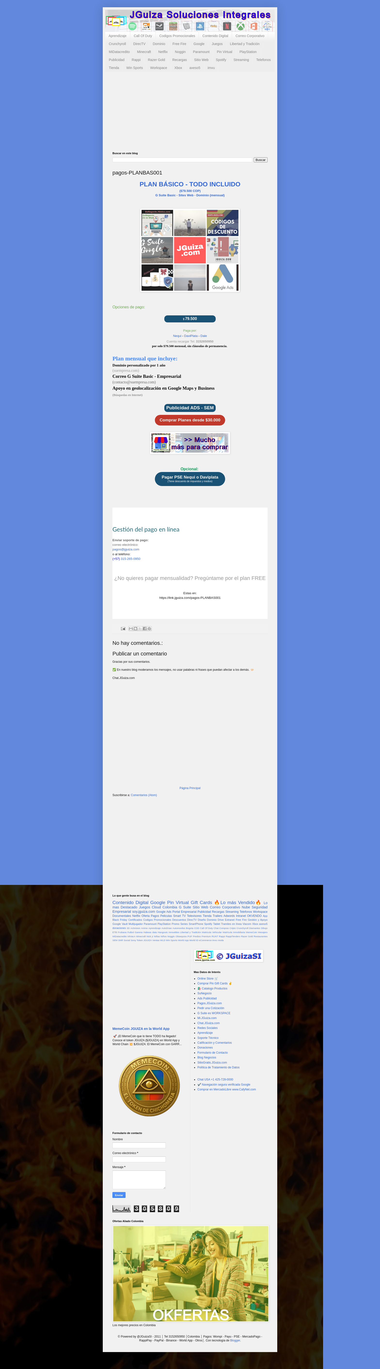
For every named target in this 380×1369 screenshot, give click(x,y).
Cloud (156, 907)
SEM (115, 940)
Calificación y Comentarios (215, 1042)
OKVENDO (254, 916)
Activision (135, 928)
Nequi (177, 336)
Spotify (221, 60)
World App (183, 940)
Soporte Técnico (208, 1038)
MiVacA (131, 936)
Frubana (122, 932)
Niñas (157, 936)
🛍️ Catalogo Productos (213, 988)
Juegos (217, 44)
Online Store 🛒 (208, 978)
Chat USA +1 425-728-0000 (215, 1079)
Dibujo (264, 928)
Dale (203, 336)
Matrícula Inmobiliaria (234, 932)
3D (128, 928)
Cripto (233, 928)
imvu (211, 68)
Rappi (136, 60)
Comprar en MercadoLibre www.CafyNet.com (227, 1089)
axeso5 (194, 68)
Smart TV (179, 916)
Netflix (163, 52)
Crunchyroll (117, 44)
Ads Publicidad (207, 998)
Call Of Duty (143, 36)
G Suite (185, 907)
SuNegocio (205, 993)
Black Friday (119, 919)
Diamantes (254, 928)
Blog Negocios (207, 1057)
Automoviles (179, 928)
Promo (175, 923)
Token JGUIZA (144, 940)
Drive (221, 919)
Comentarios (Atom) (144, 795)
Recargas (179, 60)
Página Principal (190, 788)
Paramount (201, 52)
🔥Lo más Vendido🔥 (238, 902)
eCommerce (205, 940)
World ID (193, 940)
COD (196, 928)
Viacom (247, 923)
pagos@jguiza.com (125, 549)
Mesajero (263, 932)
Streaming (241, 60)
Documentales (121, 916)
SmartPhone (196, 923)
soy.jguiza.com (143, 911)
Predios (197, 936)
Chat (216, 928)
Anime (144, 928)
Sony (133, 940)
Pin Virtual (224, 52)
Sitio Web (201, 60)
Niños (164, 936)
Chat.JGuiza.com (209, 1023)
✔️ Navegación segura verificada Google (224, 1084)
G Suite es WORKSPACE (214, 1013)
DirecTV (139, 44)
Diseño (202, 919)
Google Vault (120, 923)
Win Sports (134, 68)
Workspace (158, 68)
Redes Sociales (208, 1028)
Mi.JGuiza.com (207, 1018)
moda (221, 940)
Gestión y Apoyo (258, 919)
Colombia (170, 907)
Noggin (180, 52)
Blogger (235, 1340)
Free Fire (179, 44)
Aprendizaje (118, 36)
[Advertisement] (190, 115)
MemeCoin (251, 932)
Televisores (194, 916)
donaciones (119, 928)
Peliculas (166, 916)
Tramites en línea (231, 923)
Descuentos (179, 919)
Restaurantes (261, 936)
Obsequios (181, 936)
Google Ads (163, 911)
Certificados (135, 919)
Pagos (155, 916)
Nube (246, 907)
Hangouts (163, 932)
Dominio (159, 44)
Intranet (241, 916)
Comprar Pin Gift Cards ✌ (215, 983)
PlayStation (248, 52)
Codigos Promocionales (177, 36)
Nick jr (150, 936)
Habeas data (150, 932)
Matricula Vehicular (212, 932)
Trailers (217, 916)
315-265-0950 (131, 559)
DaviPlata (191, 336)
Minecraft (144, 52)
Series (184, 923)
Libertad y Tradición (245, 44)
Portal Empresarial (184, 911)
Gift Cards (201, 902)
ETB (114, 932)
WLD (162, 940)
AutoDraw (166, 928)
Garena (138, 932)
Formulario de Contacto (213, 1052)
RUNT (215, 936)
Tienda (114, 68)
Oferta (146, 916)
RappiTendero (233, 936)
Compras (224, 928)
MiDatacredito (119, 52)
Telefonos (263, 60)
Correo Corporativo (250, 36)
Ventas (155, 940)
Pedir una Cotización (211, 1008)
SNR (120, 940)
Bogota (189, 928)
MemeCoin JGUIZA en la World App (141, 1029)
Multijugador (135, 923)
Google (199, 44)
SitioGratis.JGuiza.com (212, 1062)
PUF (190, 936)
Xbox (178, 68)
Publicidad (117, 60)
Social (127, 940)
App (265, 915)
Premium (206, 936)
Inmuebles (174, 932)
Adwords (229, 916)
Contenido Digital (215, 36)
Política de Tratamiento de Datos (219, 1067)
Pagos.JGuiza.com (210, 1003)
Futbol (130, 932)
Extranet (230, 919)
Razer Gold (156, 60)
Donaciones (205, 1047)
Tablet (216, 923)
